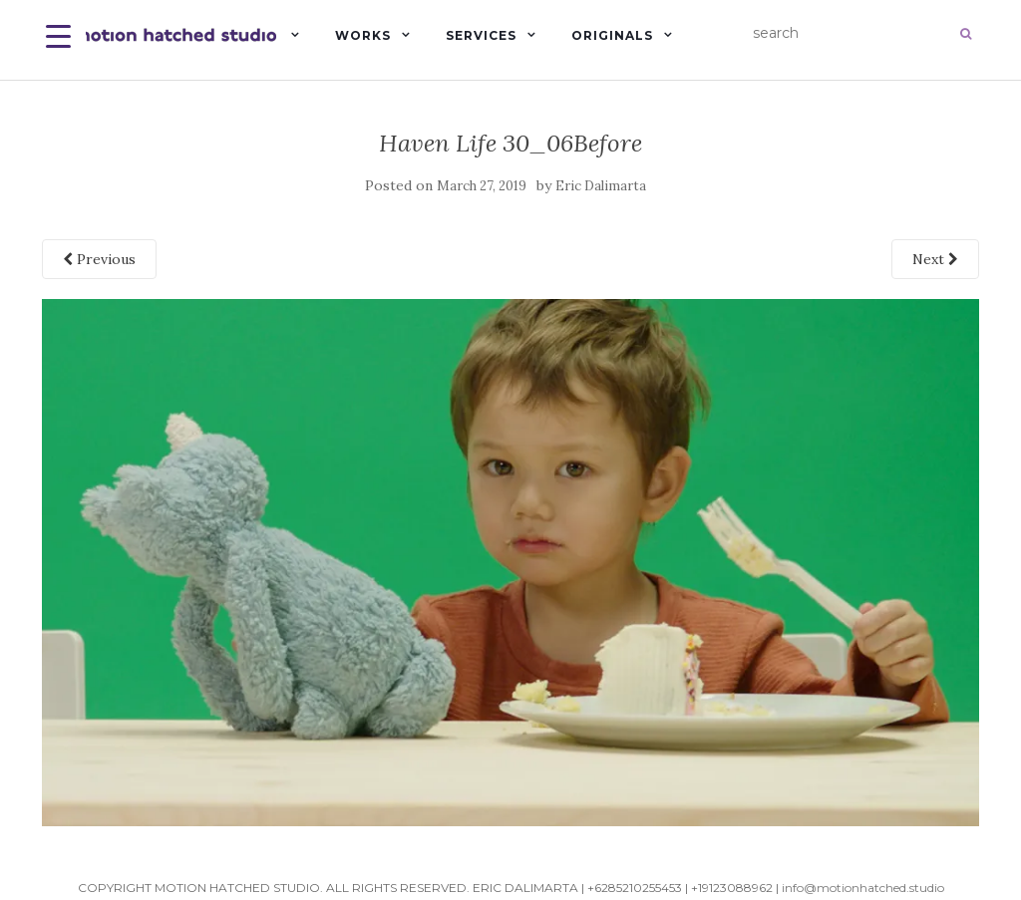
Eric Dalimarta (600, 185)
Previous (99, 259)
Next (935, 259)
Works (363, 35)
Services (481, 35)
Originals (612, 35)
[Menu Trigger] (58, 35)
